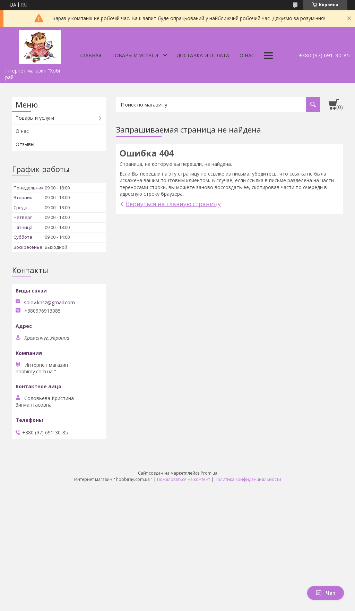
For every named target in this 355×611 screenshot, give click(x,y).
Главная (90, 55)
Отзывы (25, 144)
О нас (247, 55)
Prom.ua (209, 473)
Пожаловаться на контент (183, 479)
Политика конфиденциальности (248, 479)
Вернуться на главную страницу (173, 204)
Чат (325, 592)
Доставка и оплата (202, 55)
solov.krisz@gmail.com (49, 302)
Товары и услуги (135, 55)
